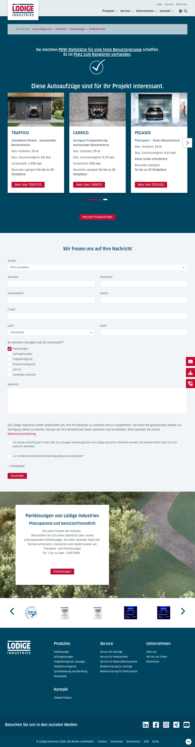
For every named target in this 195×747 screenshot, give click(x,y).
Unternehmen (146, 11)
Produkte (110, 11)
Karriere (169, 4)
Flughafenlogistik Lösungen (69, 661)
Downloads (60, 676)
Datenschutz (133, 741)
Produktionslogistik (65, 666)
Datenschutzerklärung (22, 434)
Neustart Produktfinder (97, 217)
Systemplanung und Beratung (70, 671)
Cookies (102, 741)
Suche (155, 741)
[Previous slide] (12, 611)
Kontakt (167, 11)
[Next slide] (187, 143)
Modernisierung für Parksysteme (118, 671)
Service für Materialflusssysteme (118, 661)
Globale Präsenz (63, 697)
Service (126, 11)
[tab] (90, 199)
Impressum (116, 741)
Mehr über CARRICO (89, 184)
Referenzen (181, 4)
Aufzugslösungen (63, 656)
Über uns (151, 651)
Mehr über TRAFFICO (28, 184)
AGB (146, 741)
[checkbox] (97, 362)
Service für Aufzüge (111, 651)
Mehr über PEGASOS (151, 184)
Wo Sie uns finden (156, 656)
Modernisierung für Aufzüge (116, 666)
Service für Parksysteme (114, 656)
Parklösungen (62, 571)
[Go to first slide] (182, 611)
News (159, 4)
